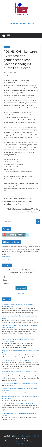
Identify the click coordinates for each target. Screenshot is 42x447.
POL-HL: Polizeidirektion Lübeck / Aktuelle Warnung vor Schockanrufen (23, 210)
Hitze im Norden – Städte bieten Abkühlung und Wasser (19, 383)
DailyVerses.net (6, 259)
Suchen (38, 221)
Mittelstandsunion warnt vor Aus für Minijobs (16, 360)
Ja (4, 277)
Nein (5, 280)
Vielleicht (7, 283)
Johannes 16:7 (6, 256)
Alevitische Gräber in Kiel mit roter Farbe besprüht (17, 403)
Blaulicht (7, 47)
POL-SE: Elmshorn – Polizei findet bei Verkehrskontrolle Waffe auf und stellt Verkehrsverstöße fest (17, 201)
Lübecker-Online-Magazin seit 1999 (21, 23)
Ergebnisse (21, 293)
